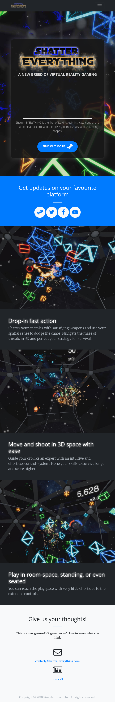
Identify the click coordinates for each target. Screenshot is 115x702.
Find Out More (57, 146)
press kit (57, 679)
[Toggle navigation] (99, 5)
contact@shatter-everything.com (57, 661)
